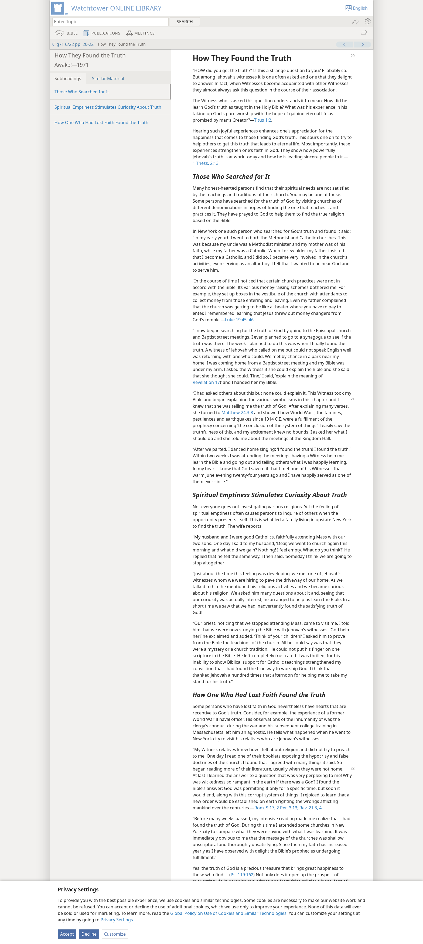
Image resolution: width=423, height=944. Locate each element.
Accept (67, 934)
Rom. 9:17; (264, 808)
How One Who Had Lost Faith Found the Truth (101, 122)
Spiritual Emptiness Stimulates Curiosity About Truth (107, 107)
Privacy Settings (117, 920)
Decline (89, 934)
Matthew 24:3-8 (237, 412)
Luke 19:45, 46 (239, 320)
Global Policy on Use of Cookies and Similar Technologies (228, 913)
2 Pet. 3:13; (286, 808)
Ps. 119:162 (242, 875)
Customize (115, 934)
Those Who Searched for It (81, 92)
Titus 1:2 (262, 120)
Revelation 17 (206, 382)
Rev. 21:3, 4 (310, 808)
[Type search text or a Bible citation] (108, 21)
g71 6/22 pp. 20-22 (72, 44)
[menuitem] (367, 21)
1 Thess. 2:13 (206, 163)
